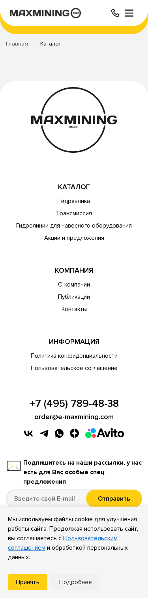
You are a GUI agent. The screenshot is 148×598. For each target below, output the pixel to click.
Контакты (74, 309)
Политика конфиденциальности (74, 355)
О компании (74, 284)
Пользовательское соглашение (74, 368)
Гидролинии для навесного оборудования (74, 225)
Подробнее (75, 582)
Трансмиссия (74, 213)
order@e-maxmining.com (74, 416)
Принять (27, 582)
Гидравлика (74, 201)
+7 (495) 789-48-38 (74, 403)
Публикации (74, 296)
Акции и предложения (74, 237)
